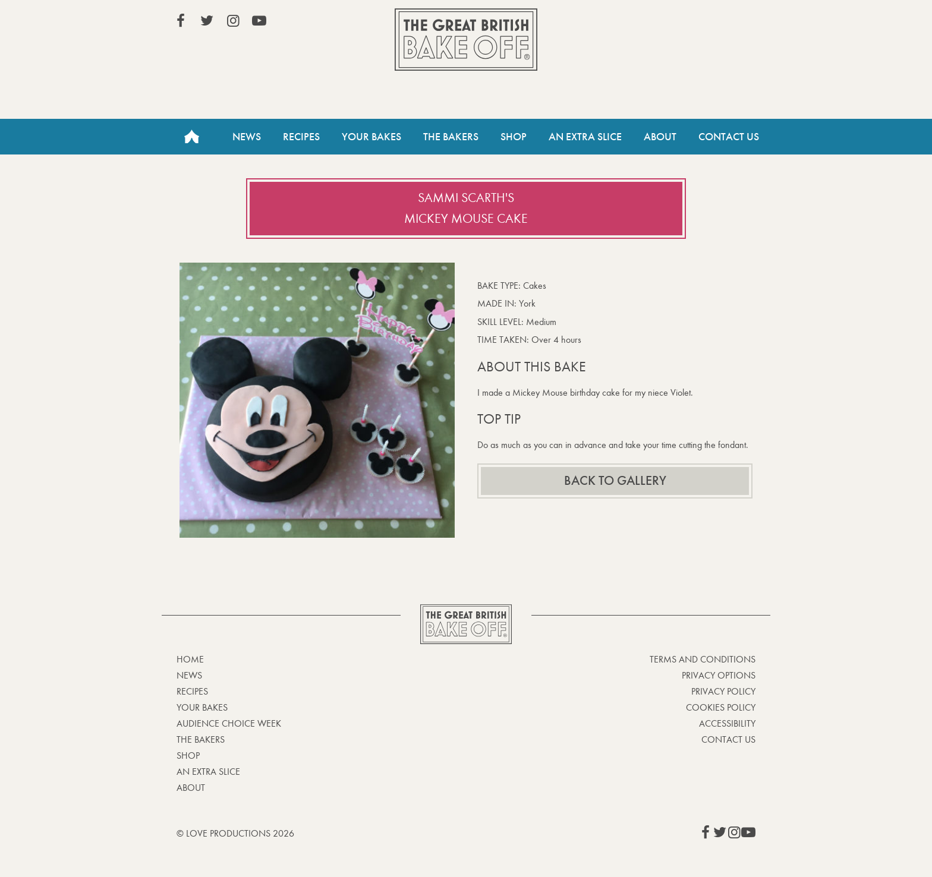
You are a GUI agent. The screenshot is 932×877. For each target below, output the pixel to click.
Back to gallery (615, 480)
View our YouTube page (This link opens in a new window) (259, 21)
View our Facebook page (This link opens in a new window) (181, 21)
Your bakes (202, 707)
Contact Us (728, 136)
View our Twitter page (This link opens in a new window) (207, 21)
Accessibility (727, 723)
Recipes (301, 136)
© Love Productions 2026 (235, 833)
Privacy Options (718, 675)
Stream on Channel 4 (701, 23)
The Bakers (450, 136)
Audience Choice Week (229, 723)
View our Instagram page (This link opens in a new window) (233, 21)
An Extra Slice (585, 136)
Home (191, 136)
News (246, 136)
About (660, 136)
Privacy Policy (723, 691)
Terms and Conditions (702, 659)
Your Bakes (371, 136)
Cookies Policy (720, 707)
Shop (513, 136)
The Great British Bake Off (466, 39)
